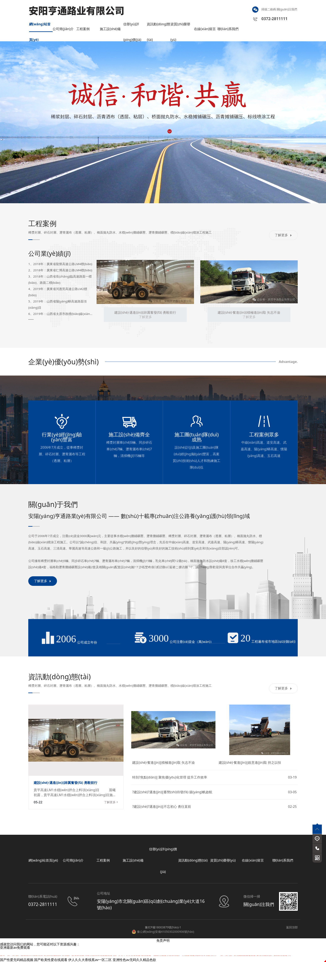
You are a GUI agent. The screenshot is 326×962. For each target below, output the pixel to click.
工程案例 (83, 29)
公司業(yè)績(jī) (49, 253)
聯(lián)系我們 (227, 29)
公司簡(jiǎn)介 (63, 29)
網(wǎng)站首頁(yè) (40, 27)
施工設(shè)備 (110, 29)
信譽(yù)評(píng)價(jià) (132, 27)
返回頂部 (292, 927)
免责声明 (163, 940)
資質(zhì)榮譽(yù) (180, 27)
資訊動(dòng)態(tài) (158, 27)
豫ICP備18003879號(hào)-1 (163, 927)
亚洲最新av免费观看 (15, 947)
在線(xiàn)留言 (205, 29)
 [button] (33, 123)
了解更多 (283, 235)
